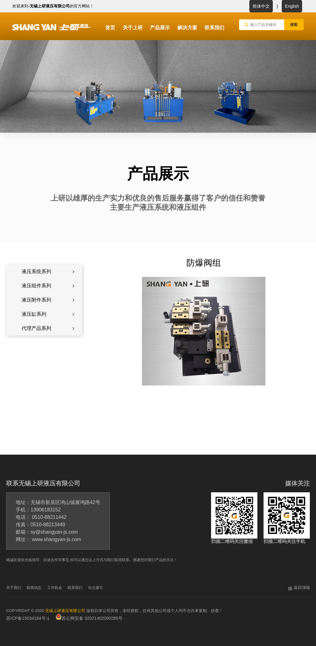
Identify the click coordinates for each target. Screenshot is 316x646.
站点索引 (95, 588)
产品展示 (160, 27)
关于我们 (13, 588)
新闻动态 (34, 588)
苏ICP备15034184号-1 (27, 618)
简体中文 (261, 6)
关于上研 (133, 27)
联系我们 (214, 27)
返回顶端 (302, 587)
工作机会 (54, 588)
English (292, 6)
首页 (110, 27)
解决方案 (187, 27)
